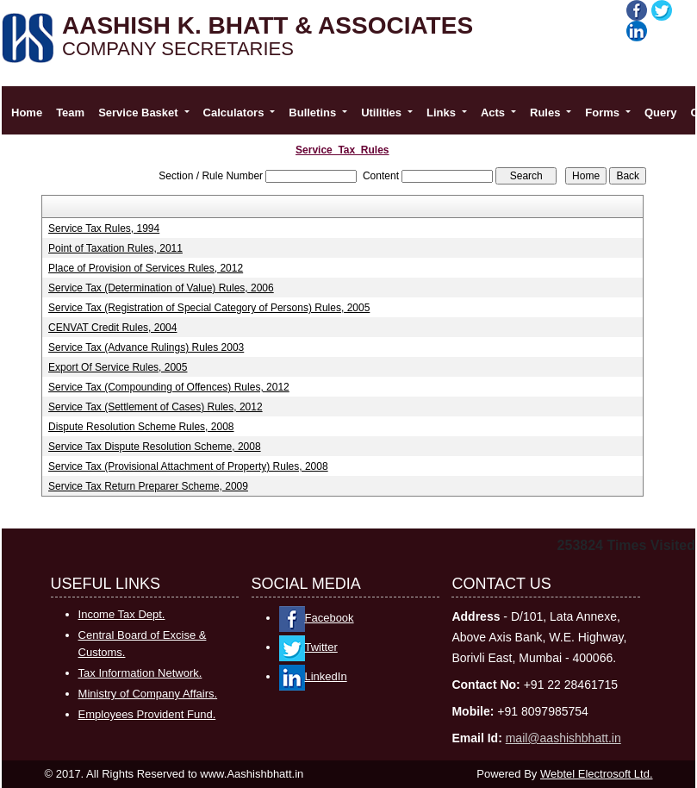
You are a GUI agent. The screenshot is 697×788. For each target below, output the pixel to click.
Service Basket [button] (139, 112)
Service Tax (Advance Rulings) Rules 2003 (146, 347)
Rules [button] (546, 112)
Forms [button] (603, 112)
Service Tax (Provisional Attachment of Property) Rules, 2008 (188, 466)
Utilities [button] (383, 112)
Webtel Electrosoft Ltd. (596, 773)
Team (70, 112)
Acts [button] (494, 112)
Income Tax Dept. (121, 614)
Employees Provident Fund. (147, 714)
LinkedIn (313, 676)
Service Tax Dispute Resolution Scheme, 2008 (154, 447)
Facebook (316, 617)
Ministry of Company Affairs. (148, 693)
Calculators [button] (235, 112)
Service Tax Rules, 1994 (103, 228)
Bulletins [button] (314, 112)
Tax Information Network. (140, 672)
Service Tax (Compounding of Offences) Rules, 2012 (168, 387)
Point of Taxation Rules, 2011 (115, 248)
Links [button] (442, 112)
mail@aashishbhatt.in (563, 738)
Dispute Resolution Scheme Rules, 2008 (140, 427)
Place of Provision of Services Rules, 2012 (145, 268)
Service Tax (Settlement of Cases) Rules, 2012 (155, 407)
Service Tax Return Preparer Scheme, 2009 (148, 486)
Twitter (308, 647)
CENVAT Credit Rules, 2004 (112, 328)
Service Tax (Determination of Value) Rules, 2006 (161, 288)
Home (26, 112)
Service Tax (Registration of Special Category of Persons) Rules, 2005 (209, 308)
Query (660, 112)
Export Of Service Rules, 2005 (117, 367)
